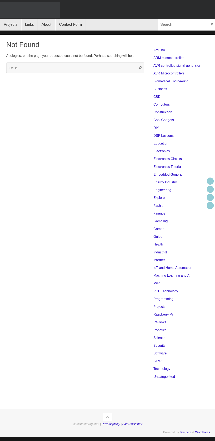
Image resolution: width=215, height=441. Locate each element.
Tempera (185, 432)
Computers (161, 104)
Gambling (160, 221)
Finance (159, 213)
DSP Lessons (163, 135)
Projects (159, 306)
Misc (156, 283)
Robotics (159, 330)
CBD (157, 96)
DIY (156, 128)
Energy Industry (165, 182)
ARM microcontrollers (169, 58)
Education (160, 143)
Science (159, 338)
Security (159, 345)
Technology (161, 369)
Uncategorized (164, 376)
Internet (159, 260)
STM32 (158, 361)
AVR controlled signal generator (176, 65)
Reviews (159, 322)
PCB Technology (165, 291)
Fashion (159, 205)
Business (160, 89)
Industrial (160, 252)
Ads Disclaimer (132, 424)
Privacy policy (111, 424)
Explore (159, 197)
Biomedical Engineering (170, 81)
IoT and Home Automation (172, 268)
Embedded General (167, 174)
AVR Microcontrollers (169, 73)
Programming (163, 299)
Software (160, 353)
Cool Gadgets (163, 120)
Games (158, 229)
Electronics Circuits (167, 159)
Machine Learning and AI (171, 275)
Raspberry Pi (163, 314)
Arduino (159, 50)
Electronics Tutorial (167, 167)
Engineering (162, 190)
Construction (162, 112)
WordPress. (203, 432)
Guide (157, 236)
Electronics (161, 151)
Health (158, 244)
